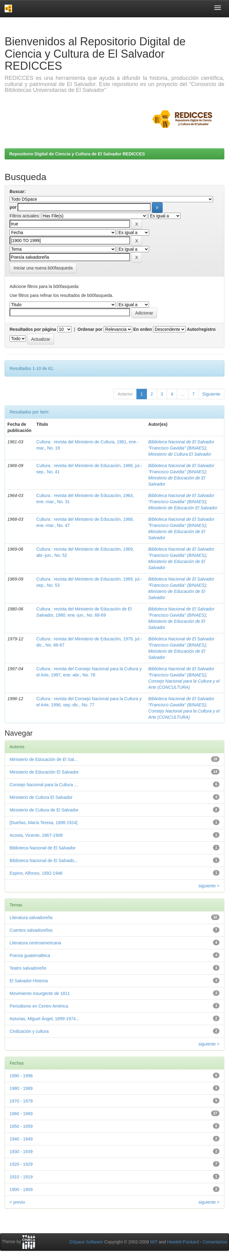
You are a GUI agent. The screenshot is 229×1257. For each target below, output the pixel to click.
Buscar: (18, 191)
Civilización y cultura (29, 1031)
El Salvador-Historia (29, 980)
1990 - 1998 (21, 1075)
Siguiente (211, 394)
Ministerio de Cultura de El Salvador (44, 809)
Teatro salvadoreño (28, 968)
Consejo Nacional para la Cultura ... (44, 784)
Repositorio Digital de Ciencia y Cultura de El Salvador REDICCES (77, 153)
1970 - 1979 (21, 1101)
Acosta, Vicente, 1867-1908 (36, 835)
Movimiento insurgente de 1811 (40, 993)
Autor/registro (201, 329)
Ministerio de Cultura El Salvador (179, 454)
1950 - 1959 (21, 1126)
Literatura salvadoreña (31, 917)
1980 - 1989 (21, 1088)
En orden (142, 329)
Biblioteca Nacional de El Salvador (43, 847)
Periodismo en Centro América (39, 1006)
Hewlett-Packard (183, 1241)
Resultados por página (33, 329)
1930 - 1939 (21, 1151)
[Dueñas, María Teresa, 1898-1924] (43, 822)
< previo (17, 1202)
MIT (153, 1241)
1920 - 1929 (21, 1164)
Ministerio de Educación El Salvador (182, 507)
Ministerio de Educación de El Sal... (43, 759)
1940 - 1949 (21, 1138)
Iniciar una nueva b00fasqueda (43, 267)
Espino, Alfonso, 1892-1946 (36, 873)
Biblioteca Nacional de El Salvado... (44, 860)
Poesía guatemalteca (30, 955)
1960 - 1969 (21, 1113)
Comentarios (215, 1241)
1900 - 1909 (21, 1189)
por (13, 207)
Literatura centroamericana (35, 942)
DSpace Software (86, 1241)
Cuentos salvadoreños (31, 930)
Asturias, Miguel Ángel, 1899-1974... (44, 1018)
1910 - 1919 (21, 1176)
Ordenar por (89, 329)
